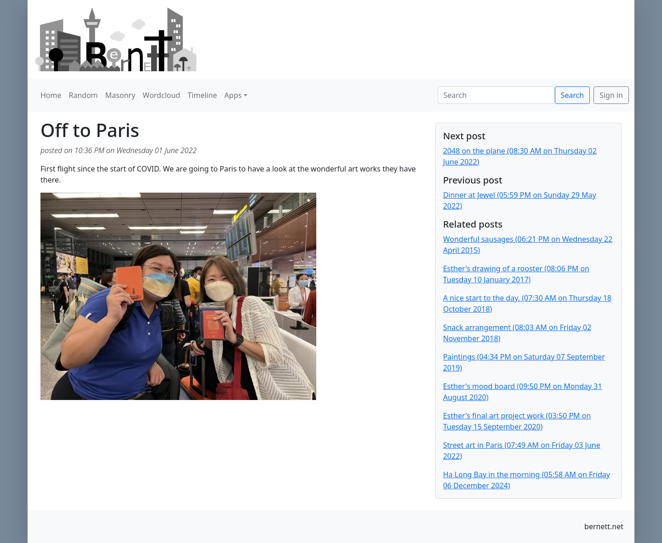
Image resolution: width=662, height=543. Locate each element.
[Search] (496, 95)
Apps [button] (233, 95)
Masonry (120, 95)
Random (83, 95)
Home (51, 95)
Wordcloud (161, 95)
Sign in (611, 95)
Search (572, 95)
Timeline (202, 95)
